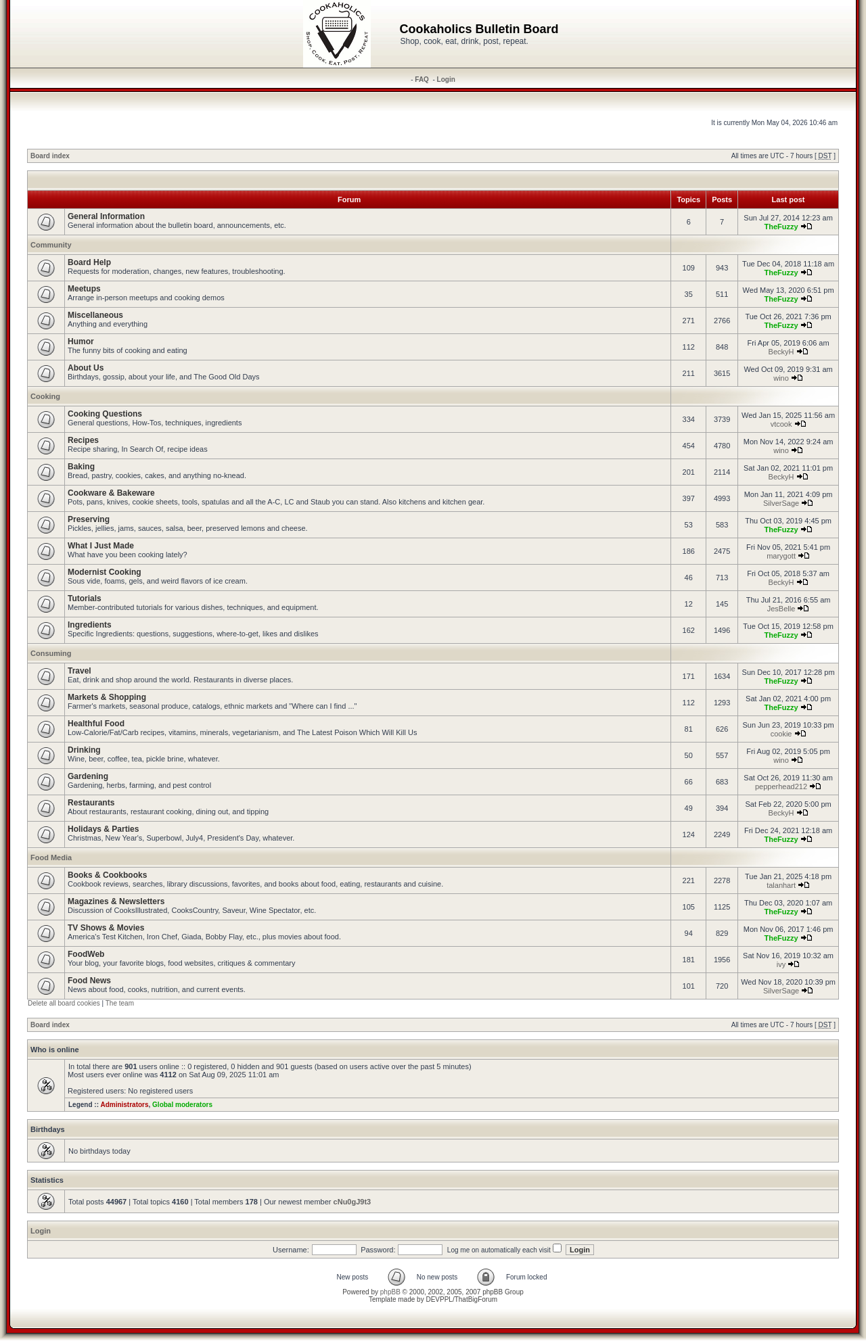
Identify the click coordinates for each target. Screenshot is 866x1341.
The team (120, 1003)
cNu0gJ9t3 (352, 1202)
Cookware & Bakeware (111, 493)
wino (781, 378)
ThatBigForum (476, 1299)
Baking (81, 466)
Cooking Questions (105, 414)
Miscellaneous (95, 315)
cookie (781, 734)
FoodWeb (86, 954)
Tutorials (84, 598)
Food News (89, 980)
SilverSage (781, 503)
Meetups (84, 288)
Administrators (124, 1104)
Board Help (89, 262)
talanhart (781, 885)
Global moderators (182, 1104)
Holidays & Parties (103, 829)
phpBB (390, 1292)
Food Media (51, 857)
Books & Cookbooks (107, 875)
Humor (81, 341)
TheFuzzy (781, 226)
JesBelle (781, 609)
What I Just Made (101, 545)
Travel (79, 671)
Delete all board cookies (64, 1003)
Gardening (88, 776)
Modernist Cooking (104, 572)
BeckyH (781, 352)
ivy (781, 964)
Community (51, 245)
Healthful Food (96, 723)
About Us (86, 368)
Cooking (45, 396)
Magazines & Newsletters (116, 901)
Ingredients (90, 625)
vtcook (781, 424)
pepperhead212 (781, 786)
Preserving (89, 519)
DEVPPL (439, 1299)
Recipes (83, 440)
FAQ (422, 79)
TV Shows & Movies (106, 928)
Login (446, 79)
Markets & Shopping (107, 697)
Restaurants (91, 802)
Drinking (84, 750)
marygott (781, 556)
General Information (106, 216)
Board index (50, 156)
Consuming (51, 653)
